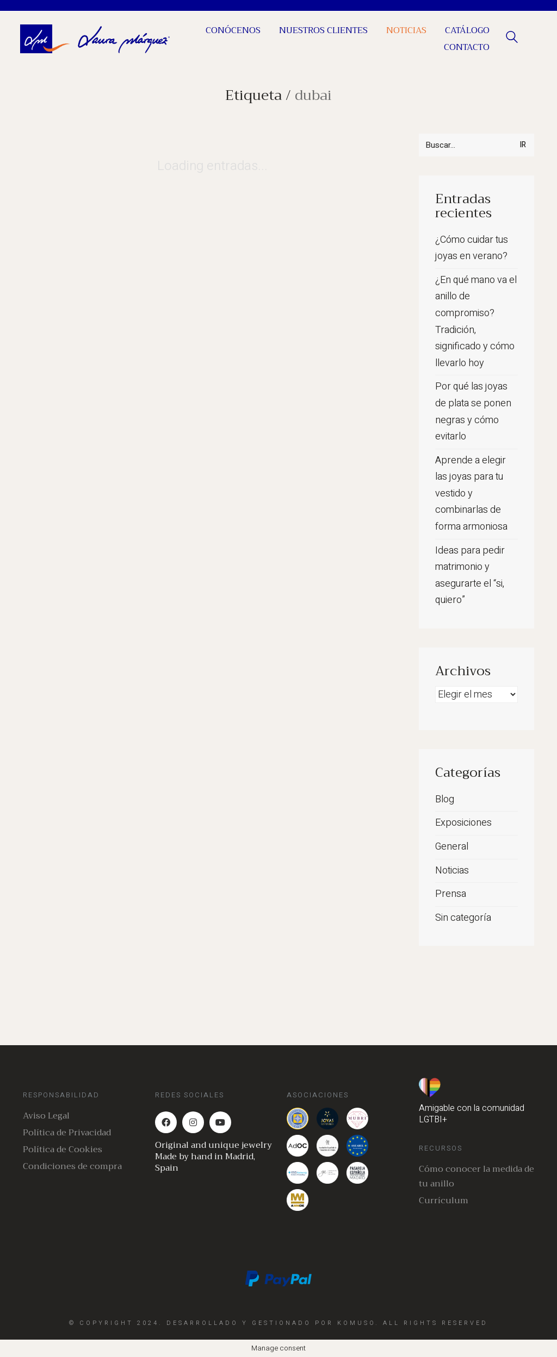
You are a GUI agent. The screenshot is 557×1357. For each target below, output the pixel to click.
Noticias (452, 870)
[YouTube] (220, 1122)
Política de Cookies (62, 1149)
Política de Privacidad (67, 1133)
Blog (444, 799)
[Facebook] (166, 1122)
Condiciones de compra (72, 1166)
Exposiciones (463, 822)
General (451, 846)
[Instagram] (193, 1122)
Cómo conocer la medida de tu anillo (476, 1176)
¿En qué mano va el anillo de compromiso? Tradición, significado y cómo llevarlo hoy (476, 321)
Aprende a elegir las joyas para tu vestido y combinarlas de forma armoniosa (471, 493)
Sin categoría (463, 917)
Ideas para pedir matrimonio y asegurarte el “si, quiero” (470, 575)
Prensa (450, 894)
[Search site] (512, 40)
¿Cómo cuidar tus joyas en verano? (471, 248)
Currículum (443, 1200)
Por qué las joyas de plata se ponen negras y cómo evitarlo (473, 411)
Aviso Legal (46, 1116)
